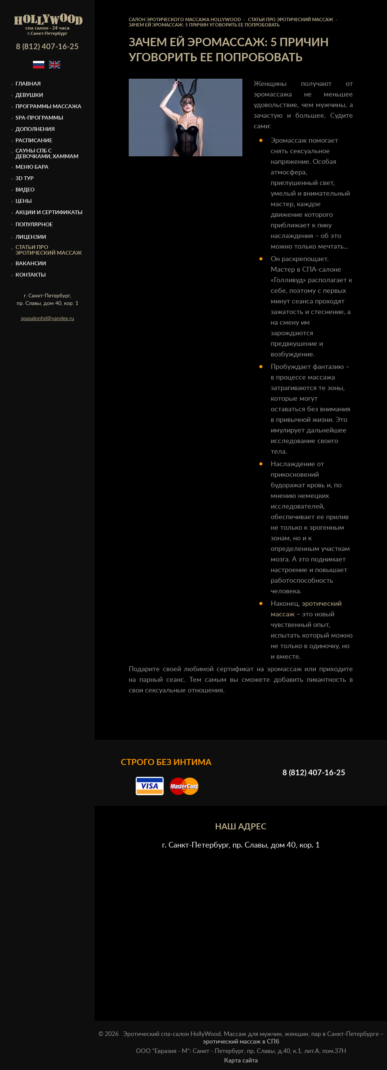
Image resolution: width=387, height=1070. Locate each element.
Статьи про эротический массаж (49, 250)
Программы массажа (48, 106)
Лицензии (31, 237)
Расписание (34, 140)
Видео (25, 190)
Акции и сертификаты (49, 212)
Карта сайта (241, 1061)
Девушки (29, 95)
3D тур (25, 178)
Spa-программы (39, 118)
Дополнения (35, 129)
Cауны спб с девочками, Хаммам (47, 153)
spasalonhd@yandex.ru (47, 318)
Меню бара (32, 167)
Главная (28, 84)
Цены (24, 201)
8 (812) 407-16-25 (47, 47)
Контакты (31, 275)
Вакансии (31, 263)
